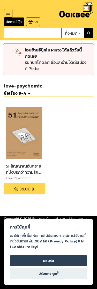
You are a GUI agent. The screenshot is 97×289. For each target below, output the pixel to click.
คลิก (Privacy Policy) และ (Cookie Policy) (47, 244)
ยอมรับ (48, 260)
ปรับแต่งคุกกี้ (48, 273)
